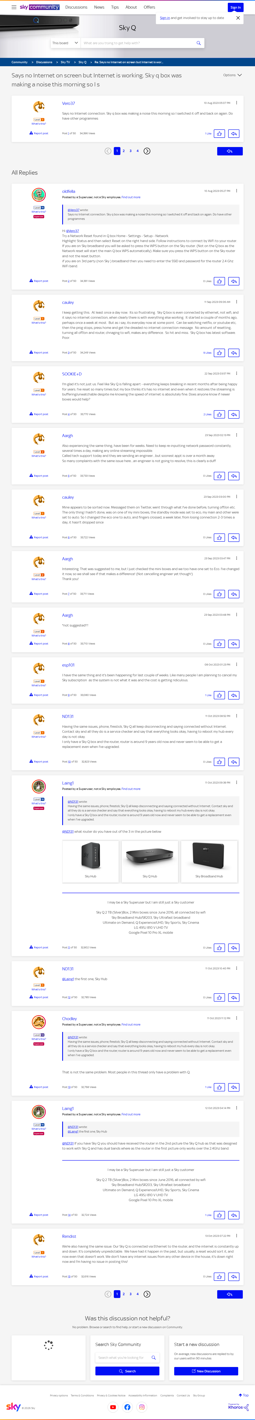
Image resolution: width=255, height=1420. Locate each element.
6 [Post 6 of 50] (69, 537)
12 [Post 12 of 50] (69, 997)
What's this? (39, 123)
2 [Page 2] (124, 151)
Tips (115, 7)
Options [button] (229, 75)
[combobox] (136, 43)
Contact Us (183, 1395)
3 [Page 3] (131, 151)
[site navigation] (14, 7)
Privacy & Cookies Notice (111, 1395)
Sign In (236, 7)
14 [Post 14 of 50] (69, 1214)
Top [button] (246, 1395)
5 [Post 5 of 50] (68, 475)
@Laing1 (68, 979)
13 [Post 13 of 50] (69, 1087)
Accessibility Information (142, 1395)
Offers (149, 7)
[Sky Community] (40, 7)
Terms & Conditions (82, 1395)
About (131, 7)
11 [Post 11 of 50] (69, 947)
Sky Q (127, 28)
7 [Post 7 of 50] (68, 593)
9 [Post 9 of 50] (69, 694)
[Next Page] (147, 151)
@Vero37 (73, 210)
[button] (236, 102)
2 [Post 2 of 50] (68, 280)
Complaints (167, 1395)
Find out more (131, 197)
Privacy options (59, 1395)
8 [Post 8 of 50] (69, 643)
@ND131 (73, 802)
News (99, 7)
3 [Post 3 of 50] (68, 352)
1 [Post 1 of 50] (68, 133)
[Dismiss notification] (238, 18)
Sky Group (199, 1395)
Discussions (76, 7)
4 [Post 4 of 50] (69, 414)
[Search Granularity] (66, 43)
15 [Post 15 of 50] (69, 1276)
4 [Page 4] (138, 151)
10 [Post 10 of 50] (69, 761)
